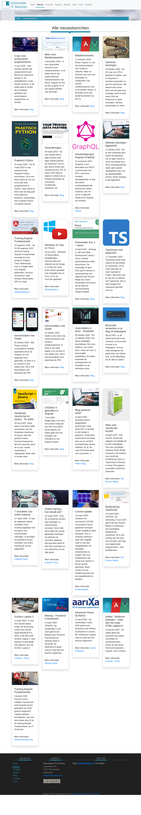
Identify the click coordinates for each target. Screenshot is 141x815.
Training (49, 5)
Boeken (67, 5)
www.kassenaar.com (23, 740)
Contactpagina (81, 589)
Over (81, 5)
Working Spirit (51, 663)
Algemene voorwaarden (81, 794)
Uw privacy (95, 794)
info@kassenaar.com (52, 775)
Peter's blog (80, 464)
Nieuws (40, 5)
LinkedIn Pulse (21, 559)
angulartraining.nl (22, 292)
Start (33, 5)
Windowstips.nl (51, 289)
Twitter (50, 781)
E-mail (58, 781)
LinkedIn (45, 781)
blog (122, 187)
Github (78, 211)
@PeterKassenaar (85, 763)
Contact (88, 5)
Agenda (58, 5)
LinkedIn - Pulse (21, 658)
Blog (75, 5)
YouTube (54, 781)
